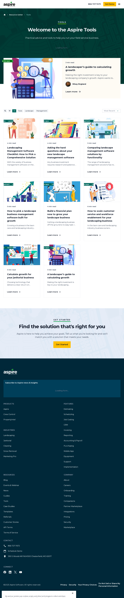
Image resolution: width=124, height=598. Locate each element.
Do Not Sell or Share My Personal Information (109, 584)
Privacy (63, 585)
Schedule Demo (13, 551)
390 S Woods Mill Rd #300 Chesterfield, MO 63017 (28, 556)
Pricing (67, 517)
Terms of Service (11, 533)
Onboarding (69, 491)
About (66, 480)
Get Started (62, 344)
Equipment (69, 456)
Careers (67, 485)
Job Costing (69, 420)
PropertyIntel (10, 420)
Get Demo (109, 4)
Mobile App (69, 451)
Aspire (6, 409)
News (6, 491)
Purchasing (69, 446)
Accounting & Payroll (73, 441)
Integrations (69, 512)
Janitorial (7, 441)
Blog (6, 480)
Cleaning (7, 446)
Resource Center (16, 15)
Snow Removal (10, 451)
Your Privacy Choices (87, 585)
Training (67, 496)
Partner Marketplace (73, 506)
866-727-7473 (94, 4)
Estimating (68, 409)
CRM (66, 425)
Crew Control (9, 414)
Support (67, 462)
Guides (7, 496)
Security (67, 522)
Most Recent (111, 111)
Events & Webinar (11, 485)
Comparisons (69, 501)
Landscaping (9, 435)
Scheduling (69, 414)
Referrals (7, 517)
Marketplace (69, 527)
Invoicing (68, 430)
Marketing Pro (10, 456)
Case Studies (9, 506)
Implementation (71, 467)
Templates (8, 512)
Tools (6, 501)
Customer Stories (11, 522)
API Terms (8, 527)
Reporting (68, 435)
